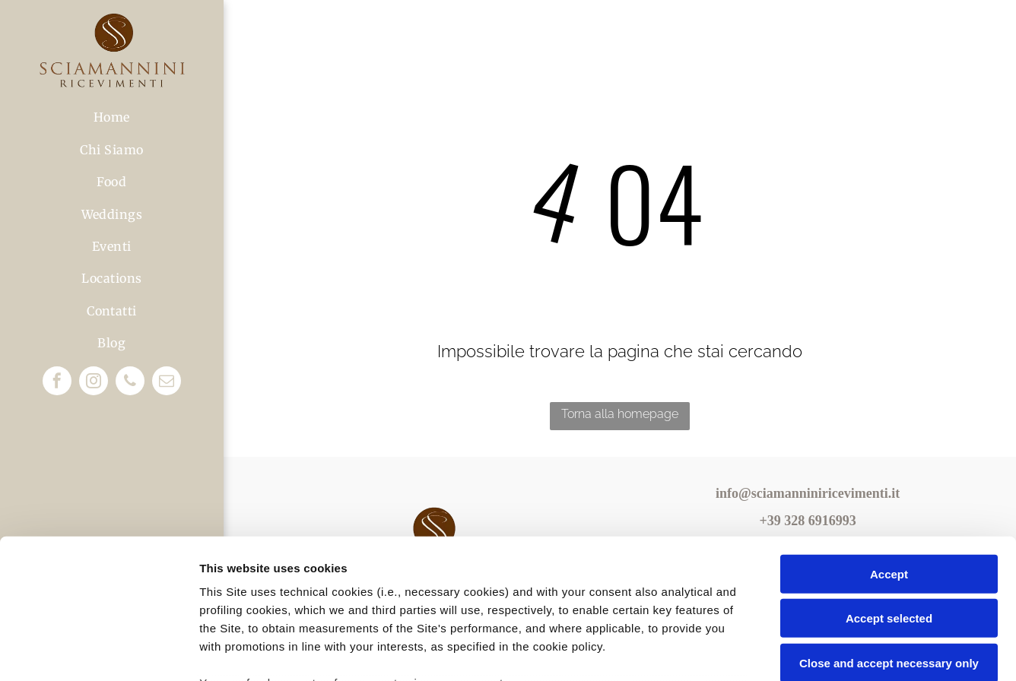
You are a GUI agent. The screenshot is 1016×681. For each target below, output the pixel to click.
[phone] (130, 382)
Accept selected (889, 490)
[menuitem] (112, 117)
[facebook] (57, 382)
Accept (889, 446)
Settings (773, 651)
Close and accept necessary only (889, 535)
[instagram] (93, 382)
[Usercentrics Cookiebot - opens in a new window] (98, 651)
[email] (166, 382)
